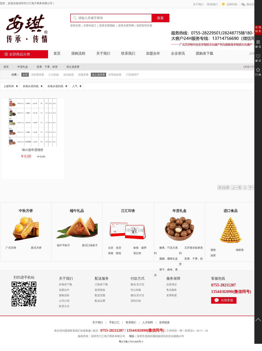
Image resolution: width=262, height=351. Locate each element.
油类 (213, 255)
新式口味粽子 (90, 245)
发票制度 (171, 295)
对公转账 (136, 289)
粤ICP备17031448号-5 (131, 341)
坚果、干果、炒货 (47, 66)
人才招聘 (147, 322)
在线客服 (227, 300)
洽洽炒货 (68, 74)
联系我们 (212, 4)
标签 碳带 (140, 247)
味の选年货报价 (32, 149)
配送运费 (100, 300)
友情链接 (164, 322)
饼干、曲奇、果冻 (166, 272)
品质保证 (171, 284)
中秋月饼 (26, 211)
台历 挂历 (114, 247)
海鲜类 (240, 249)
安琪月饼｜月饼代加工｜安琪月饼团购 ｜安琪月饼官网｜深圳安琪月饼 (111, 25)
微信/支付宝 (137, 284)
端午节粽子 (63, 245)
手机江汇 (114, 322)
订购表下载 (101, 284)
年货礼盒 (22, 66)
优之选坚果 (72, 66)
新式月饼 (36, 247)
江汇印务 (128, 211)
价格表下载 (65, 284)
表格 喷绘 (114, 253)
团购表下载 (204, 53)
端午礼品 (77, 211)
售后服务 (171, 289)
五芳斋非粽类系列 (191, 250)
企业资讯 (178, 53)
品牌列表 (232, 4)
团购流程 (78, 53)
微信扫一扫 (253, 4)
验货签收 (100, 289)
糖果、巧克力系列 (166, 250)
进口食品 (231, 211)
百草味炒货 (114, 74)
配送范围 (100, 295)
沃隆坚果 (83, 74)
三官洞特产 (132, 74)
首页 (56, 53)
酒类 (213, 249)
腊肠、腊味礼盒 (168, 258)
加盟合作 (153, 53)
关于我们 (198, 4)
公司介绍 (64, 300)
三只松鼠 (53, 74)
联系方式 (64, 306)
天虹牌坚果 (37, 74)
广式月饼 (11, 247)
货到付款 (136, 300)
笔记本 (137, 253)
